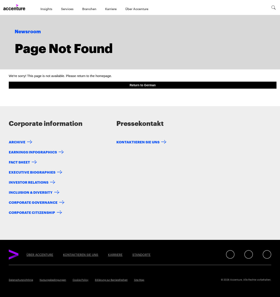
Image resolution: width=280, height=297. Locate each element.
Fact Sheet (19, 161)
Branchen (89, 9)
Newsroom (28, 31)
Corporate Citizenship (32, 212)
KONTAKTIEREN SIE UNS (137, 141)
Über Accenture (136, 9)
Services (67, 9)
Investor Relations (28, 182)
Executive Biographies (32, 171)
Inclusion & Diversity (30, 192)
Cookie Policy (80, 279)
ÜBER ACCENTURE (39, 254)
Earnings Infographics (33, 151)
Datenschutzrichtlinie (21, 279)
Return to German (143, 85)
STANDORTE (141, 254)
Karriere (111, 9)
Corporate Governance (33, 202)
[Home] (14, 7)
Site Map (139, 279)
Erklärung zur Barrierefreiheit (111, 279)
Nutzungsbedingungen (53, 279)
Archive (17, 141)
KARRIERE (115, 254)
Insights (46, 9)
